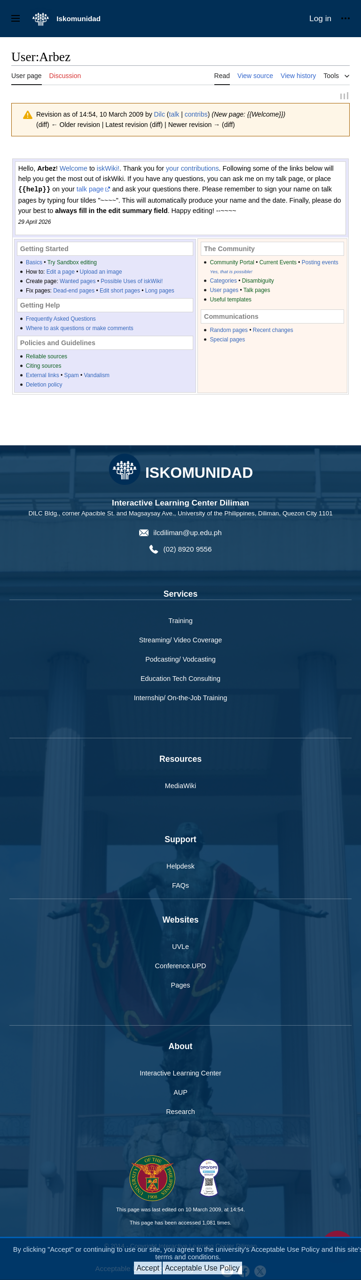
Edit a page (61, 272)
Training (180, 621)
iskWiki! (108, 169)
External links (42, 376)
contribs (196, 115)
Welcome (73, 169)
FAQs (180, 886)
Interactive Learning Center (180, 1074)
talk (174, 115)
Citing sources (43, 366)
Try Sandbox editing (72, 263)
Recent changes (273, 331)
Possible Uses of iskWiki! (132, 282)
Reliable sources (46, 357)
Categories (223, 281)
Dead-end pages (73, 291)
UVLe (180, 947)
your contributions (192, 169)
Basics (34, 263)
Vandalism (97, 376)
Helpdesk (180, 867)
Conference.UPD (180, 967)
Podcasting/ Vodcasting (180, 660)
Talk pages (256, 291)
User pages (224, 291)
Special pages (227, 340)
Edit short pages (120, 291)
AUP (180, 1093)
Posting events (320, 263)
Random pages (229, 331)
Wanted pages (77, 282)
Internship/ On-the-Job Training (180, 699)
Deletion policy (44, 385)
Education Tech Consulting (180, 679)
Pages (180, 986)
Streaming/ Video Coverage (180, 641)
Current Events (278, 263)
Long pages (159, 291)
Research (180, 1112)
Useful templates (230, 300)
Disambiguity (258, 281)
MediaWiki (180, 786)
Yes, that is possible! (231, 272)
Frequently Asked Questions (61, 319)
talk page (90, 190)
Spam (71, 376)
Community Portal (232, 263)
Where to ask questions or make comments (79, 329)
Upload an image (101, 272)
